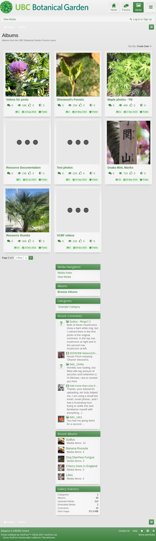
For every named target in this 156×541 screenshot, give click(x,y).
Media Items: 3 (75, 460)
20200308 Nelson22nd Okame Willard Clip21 (82, 353)
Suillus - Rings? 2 (78, 321)
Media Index (65, 272)
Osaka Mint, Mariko (120, 167)
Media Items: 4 (75, 451)
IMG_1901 (74, 417)
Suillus (70, 439)
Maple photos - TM (119, 99)
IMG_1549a (75, 364)
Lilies (69, 475)
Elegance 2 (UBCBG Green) (15, 531)
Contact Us (124, 531)
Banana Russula (77, 448)
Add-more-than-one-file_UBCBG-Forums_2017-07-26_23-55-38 (82, 385)
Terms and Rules (146, 534)
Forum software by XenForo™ (29, 534)
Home (141, 530)
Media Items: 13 (76, 442)
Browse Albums (68, 291)
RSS (153, 530)
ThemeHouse (48, 537)
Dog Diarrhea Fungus (80, 457)
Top (147, 530)
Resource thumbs (18, 235)
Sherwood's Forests (70, 99)
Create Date (144, 46)
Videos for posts (17, 99)
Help (135, 531)
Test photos (65, 167)
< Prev (19, 258)
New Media (10, 19)
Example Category (69, 306)
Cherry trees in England (81, 466)
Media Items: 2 (75, 478)
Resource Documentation (23, 167)
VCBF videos (65, 235)
